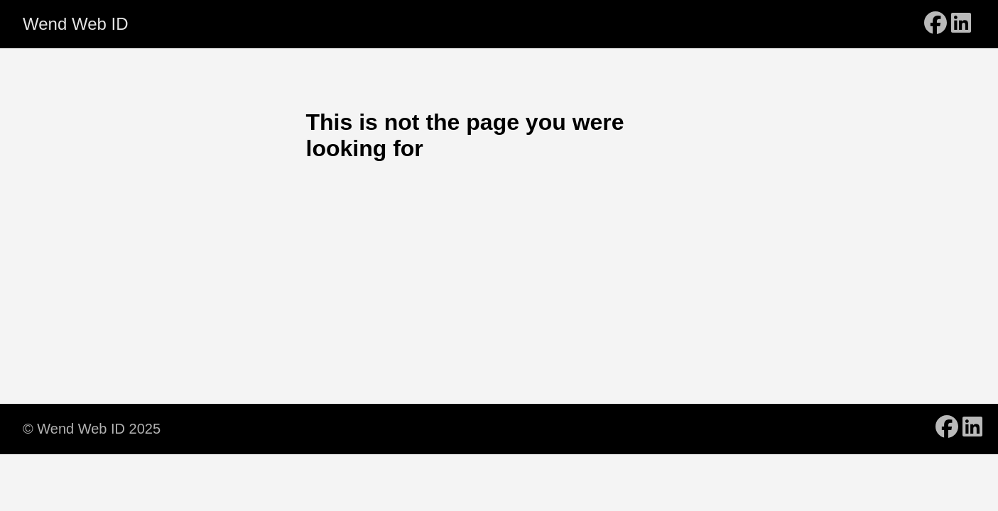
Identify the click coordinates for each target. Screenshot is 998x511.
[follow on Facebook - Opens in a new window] (935, 24)
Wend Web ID (76, 23)
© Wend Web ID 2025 (92, 428)
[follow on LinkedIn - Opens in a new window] (961, 24)
